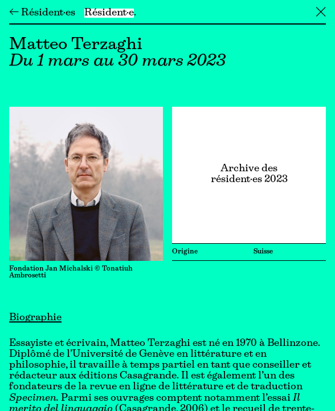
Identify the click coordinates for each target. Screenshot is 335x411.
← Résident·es (42, 13)
